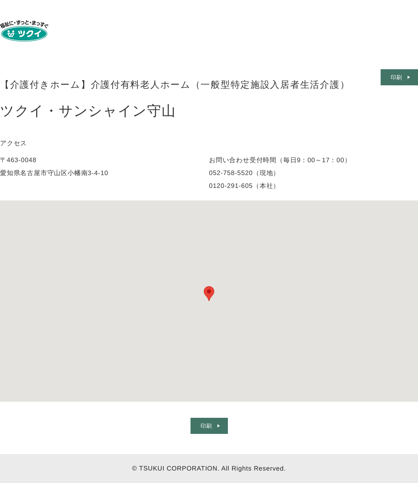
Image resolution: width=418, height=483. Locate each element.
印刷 (205, 426)
